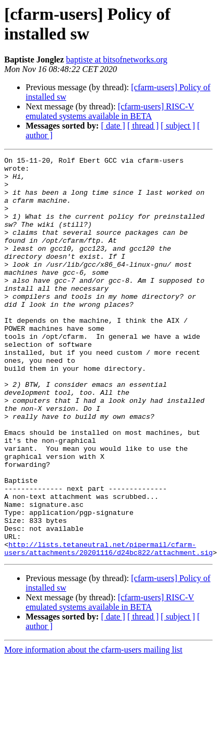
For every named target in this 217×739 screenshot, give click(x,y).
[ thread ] (143, 125)
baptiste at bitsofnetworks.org (116, 59)
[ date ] (113, 125)
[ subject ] (178, 125)
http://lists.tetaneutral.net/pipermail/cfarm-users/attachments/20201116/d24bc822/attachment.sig (108, 617)
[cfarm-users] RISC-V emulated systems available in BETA (110, 111)
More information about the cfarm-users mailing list (93, 720)
